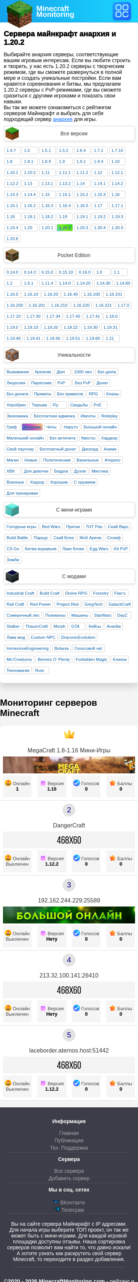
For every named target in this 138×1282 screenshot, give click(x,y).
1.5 (27, 150)
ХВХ (11, 471)
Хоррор (37, 482)
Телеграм (69, 1209)
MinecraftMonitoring (55, 11)
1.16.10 (31, 294)
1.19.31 (110, 327)
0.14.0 (12, 272)
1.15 (46, 194)
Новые (30, 460)
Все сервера (69, 1171)
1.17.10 (14, 316)
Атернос (113, 460)
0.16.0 (85, 272)
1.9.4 (98, 161)
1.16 (116, 194)
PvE (98, 405)
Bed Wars (51, 526)
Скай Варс (118, 526)
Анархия (32, 427)
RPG (93, 394)
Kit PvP (121, 548)
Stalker (13, 626)
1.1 (117, 272)
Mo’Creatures (19, 659)
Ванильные (88, 460)
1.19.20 (51, 327)
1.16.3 (47, 205)
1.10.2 (30, 172)
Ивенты (88, 416)
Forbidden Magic (91, 659)
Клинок (120, 659)
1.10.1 (12, 172)
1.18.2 (47, 216)
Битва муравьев (41, 548)
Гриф (12, 427)
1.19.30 (91, 327)
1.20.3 (82, 227)
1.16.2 (30, 205)
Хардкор (109, 438)
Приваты (43, 394)
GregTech (93, 604)
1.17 (98, 205)
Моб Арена (90, 537)
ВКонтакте (69, 1202)
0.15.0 (47, 272)
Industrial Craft (20, 593)
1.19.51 (73, 338)
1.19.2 (100, 216)
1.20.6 (12, 238)
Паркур (40, 537)
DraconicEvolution (78, 637)
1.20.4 (100, 227)
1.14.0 (65, 283)
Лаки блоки (73, 548)
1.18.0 (111, 316)
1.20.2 (65, 227)
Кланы (112, 394)
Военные (15, 482)
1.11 (46, 172)
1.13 (28, 183)
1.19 (63, 216)
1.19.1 (82, 216)
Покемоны (55, 615)
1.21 (110, 338)
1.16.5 (82, 205)
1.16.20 (51, 294)
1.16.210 (59, 305)
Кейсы (95, 626)
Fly (55, 405)
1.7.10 (117, 150)
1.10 (116, 161)
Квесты (88, 438)
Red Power (40, 604)
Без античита (63, 438)
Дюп (61, 372)
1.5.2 (63, 150)
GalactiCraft (120, 604)
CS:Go (13, 548)
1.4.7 (11, 150)
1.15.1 (65, 194)
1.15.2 (82, 194)
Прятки (73, 526)
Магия (13, 460)
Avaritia (114, 626)
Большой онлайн (100, 427)
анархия (62, 119)
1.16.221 (103, 305)
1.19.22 (71, 327)
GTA (75, 626)
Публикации (68, 1140)
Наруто (71, 427)
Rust (39, 670)
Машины (79, 615)
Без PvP (83, 383)
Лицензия (16, 383)
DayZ (122, 615)
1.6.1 (28, 283)
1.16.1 (12, 205)
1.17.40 (73, 316)
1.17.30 (33, 316)
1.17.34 (53, 316)
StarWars (103, 615)
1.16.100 (92, 294)
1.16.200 (15, 305)
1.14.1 (100, 183)
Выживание (18, 372)
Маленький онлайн (25, 438)
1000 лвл (83, 372)
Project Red (68, 604)
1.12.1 (117, 172)
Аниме (110, 449)
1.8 (10, 161)
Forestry (101, 593)
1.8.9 (46, 161)
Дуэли (80, 471)
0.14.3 (30, 272)
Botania (61, 648)
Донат (102, 383)
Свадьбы (79, 405)
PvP (61, 383)
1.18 (11, 216)
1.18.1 (30, 216)
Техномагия (18, 670)
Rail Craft (15, 604)
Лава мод (16, 637)
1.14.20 (84, 283)
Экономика (17, 416)
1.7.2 (98, 150)
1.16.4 (65, 205)
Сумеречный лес (23, 615)
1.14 (81, 183)
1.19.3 (117, 216)
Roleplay (109, 416)
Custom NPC (43, 637)
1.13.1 (47, 183)
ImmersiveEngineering (28, 648)
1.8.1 (28, 161)
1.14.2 (117, 183)
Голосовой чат (88, 648)
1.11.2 (82, 172)
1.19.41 (33, 338)
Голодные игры (21, 526)
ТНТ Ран (94, 526)
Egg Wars (99, 548)
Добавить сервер (69, 1178)
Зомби (13, 560)
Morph (59, 626)
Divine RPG (76, 593)
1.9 (62, 161)
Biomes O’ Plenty (54, 659)
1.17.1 (117, 205)
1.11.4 (47, 283)
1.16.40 (71, 294)
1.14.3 (12, 194)
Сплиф (114, 537)
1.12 (98, 172)
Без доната (17, 394)
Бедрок (61, 471)
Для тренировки (22, 493)
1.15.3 (100, 194)
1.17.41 (93, 316)
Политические (57, 460)
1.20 (28, 227)
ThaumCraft (36, 626)
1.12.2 (12, 183)
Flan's (119, 593)
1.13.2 (65, 183)
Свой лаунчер (20, 449)
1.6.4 (81, 150)
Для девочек (36, 471)
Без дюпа (107, 372)
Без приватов (70, 394)
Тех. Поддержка (69, 1148)
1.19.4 (12, 227)
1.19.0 (12, 327)
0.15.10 (66, 272)
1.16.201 (37, 305)
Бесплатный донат (57, 449)
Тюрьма (39, 405)
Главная (69, 1133)
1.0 (99, 272)
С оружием (84, 482)
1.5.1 (46, 150)
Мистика (100, 471)
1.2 (10, 283)
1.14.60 (123, 283)
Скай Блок (63, 537)
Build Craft (50, 593)
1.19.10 (31, 327)
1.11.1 (65, 172)
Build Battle (17, 537)
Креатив (43, 372)
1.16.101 (114, 294)
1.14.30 (103, 283)
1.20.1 (47, 227)
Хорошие (59, 482)
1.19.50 (53, 338)
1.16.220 (81, 305)
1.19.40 (14, 338)
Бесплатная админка (54, 416)
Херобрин (16, 405)
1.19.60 (93, 338)
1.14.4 (30, 194)
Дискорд (90, 449)
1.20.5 (117, 227)
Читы (51, 427)
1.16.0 (12, 294)
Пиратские (41, 383)
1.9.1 (81, 161)
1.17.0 (123, 305)
